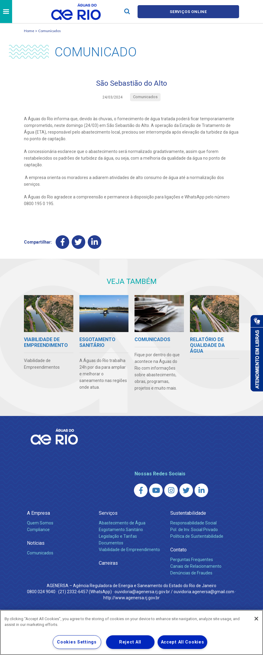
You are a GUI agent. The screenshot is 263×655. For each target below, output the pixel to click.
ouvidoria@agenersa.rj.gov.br (142, 591)
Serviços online (188, 11)
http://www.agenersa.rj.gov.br (131, 597)
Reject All (130, 642)
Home (29, 30)
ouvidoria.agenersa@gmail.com (204, 591)
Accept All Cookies (182, 642)
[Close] (256, 618)
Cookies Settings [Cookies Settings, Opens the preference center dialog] (77, 642)
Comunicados (49, 30)
